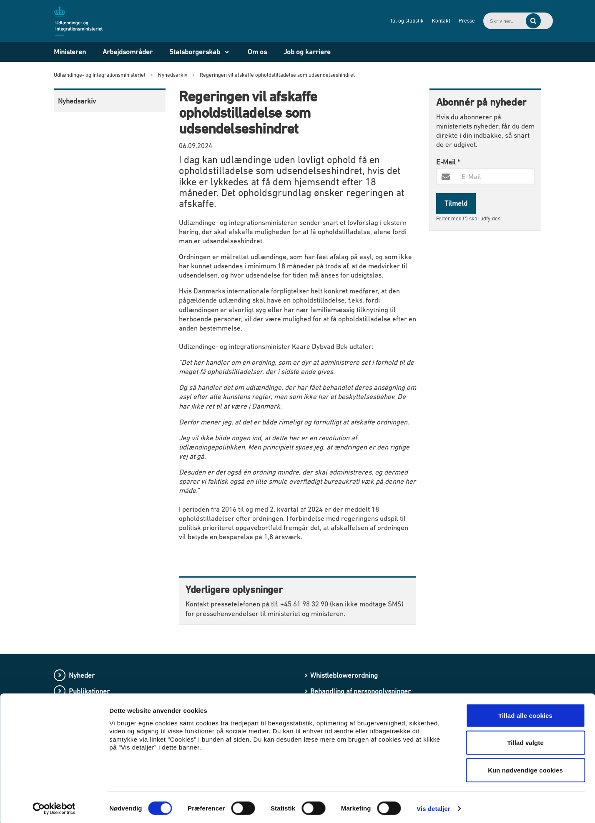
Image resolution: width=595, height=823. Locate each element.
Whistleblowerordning (344, 675)
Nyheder (82, 675)
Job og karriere (307, 52)
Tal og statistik (378, 21)
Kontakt (413, 21)
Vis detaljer (433, 806)
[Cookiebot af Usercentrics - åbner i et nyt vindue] (54, 806)
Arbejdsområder (128, 52)
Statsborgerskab (194, 52)
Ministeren (70, 52)
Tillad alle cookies (525, 713)
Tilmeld (455, 203)
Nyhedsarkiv (77, 101)
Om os (257, 52)
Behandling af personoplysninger (360, 691)
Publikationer (89, 691)
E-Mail (448, 162)
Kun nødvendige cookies (525, 768)
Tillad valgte (525, 741)
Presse (438, 21)
